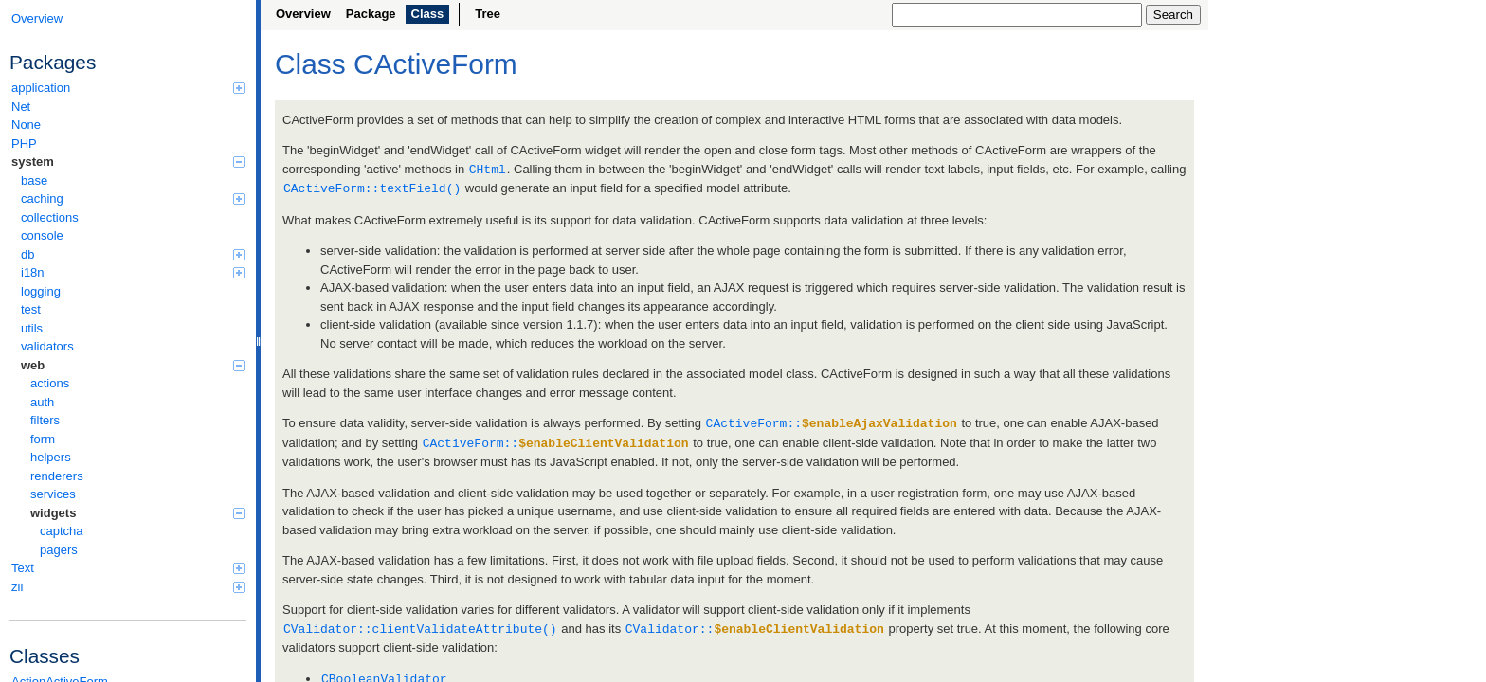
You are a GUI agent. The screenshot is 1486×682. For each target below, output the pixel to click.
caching (133, 198)
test (31, 309)
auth (42, 402)
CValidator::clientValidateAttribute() (420, 624)
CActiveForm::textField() (372, 186)
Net (20, 106)
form (42, 439)
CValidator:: (754, 624)
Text (128, 568)
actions (49, 383)
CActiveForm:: (831, 420)
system (128, 161)
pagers (59, 550)
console (42, 235)
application (128, 88)
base (34, 180)
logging (41, 291)
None (26, 124)
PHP (24, 143)
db (133, 254)
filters (45, 420)
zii (128, 587)
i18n (133, 272)
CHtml (487, 168)
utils (32, 328)
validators (47, 346)
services (53, 494)
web (133, 365)
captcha (61, 531)
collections (50, 217)
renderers (56, 476)
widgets (137, 513)
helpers (50, 457)
